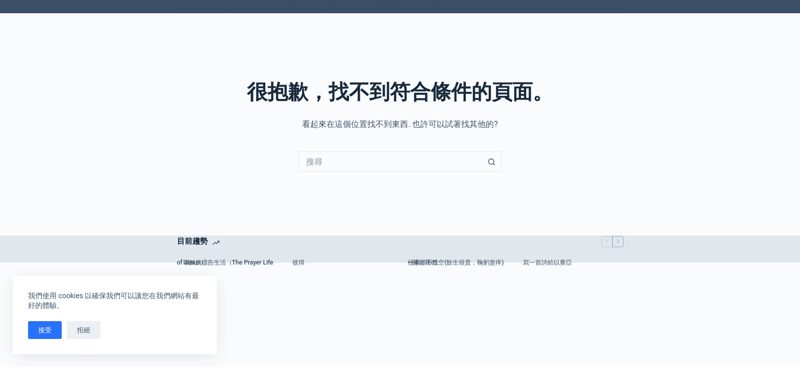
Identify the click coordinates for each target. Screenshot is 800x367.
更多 (540, 7)
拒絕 (83, 330)
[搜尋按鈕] (492, 161)
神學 (394, 7)
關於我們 (331, 6)
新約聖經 (292, 7)
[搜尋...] (390, 161)
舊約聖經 (435, 7)
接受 (45, 330)
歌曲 (190, 7)
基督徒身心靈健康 (235, 6)
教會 (363, 6)
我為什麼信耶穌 (491, 7)
